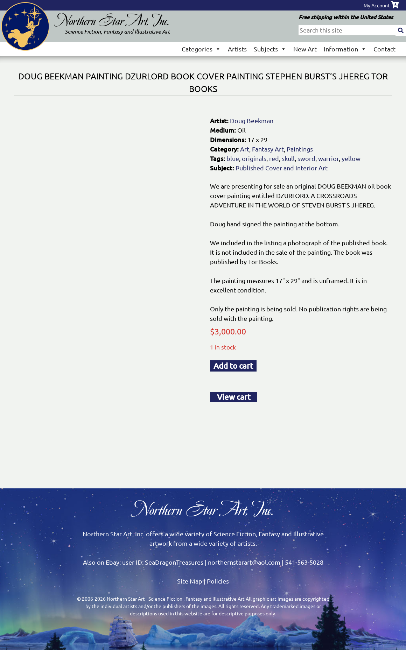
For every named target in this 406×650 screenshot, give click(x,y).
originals (254, 158)
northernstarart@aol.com (244, 562)
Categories (201, 48)
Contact (384, 48)
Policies (218, 581)
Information (345, 48)
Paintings (300, 149)
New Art (305, 48)
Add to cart (233, 365)
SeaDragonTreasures (174, 562)
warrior (328, 158)
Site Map (189, 581)
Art (244, 149)
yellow (351, 158)
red (274, 158)
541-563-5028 (304, 562)
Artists (237, 48)
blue (232, 158)
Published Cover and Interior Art (282, 167)
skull (288, 158)
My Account (377, 5)
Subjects (270, 48)
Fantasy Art (268, 149)
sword (306, 158)
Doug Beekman (251, 120)
